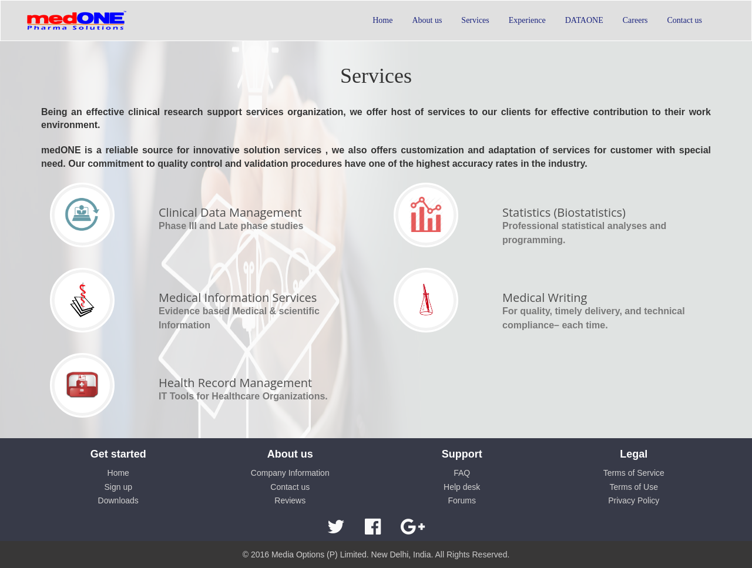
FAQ (462, 473)
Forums (462, 500)
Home (118, 473)
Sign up (118, 487)
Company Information (290, 473)
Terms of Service (633, 473)
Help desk (462, 487)
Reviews (290, 500)
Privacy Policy (633, 500)
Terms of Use (634, 487)
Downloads (118, 500)
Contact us (290, 487)
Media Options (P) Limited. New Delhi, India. (352, 554)
